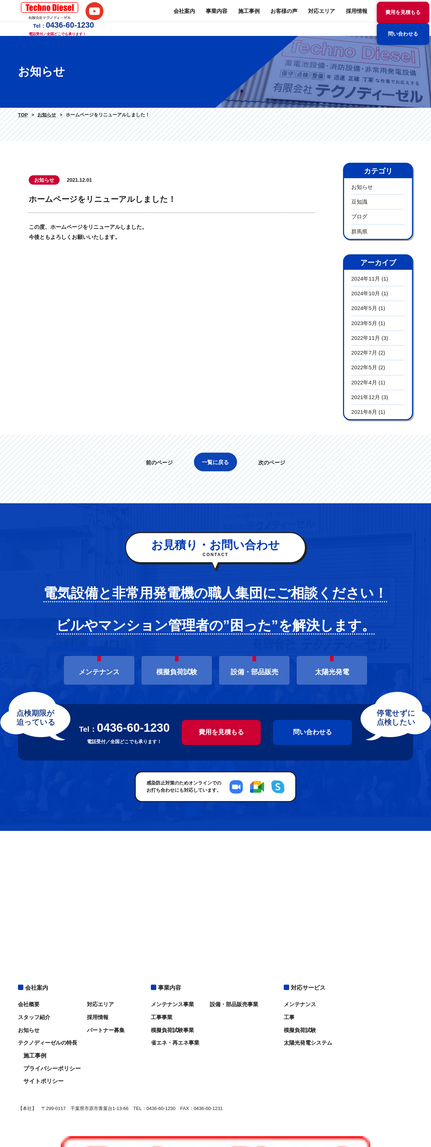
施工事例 (181, 18)
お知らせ (45, 114)
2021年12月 (365, 397)
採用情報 (284, 18)
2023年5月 (364, 323)
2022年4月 (364, 382)
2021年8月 (364, 412)
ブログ (359, 216)
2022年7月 (364, 353)
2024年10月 (365, 293)
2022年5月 (364, 367)
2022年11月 (365, 338)
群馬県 (359, 231)
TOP (22, 114)
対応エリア (250, 18)
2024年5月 (364, 308)
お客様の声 (214, 18)
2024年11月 (365, 279)
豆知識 (359, 202)
